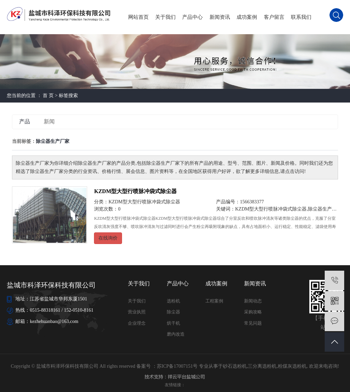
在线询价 (108, 238)
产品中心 (192, 17)
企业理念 (137, 323)
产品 (24, 121)
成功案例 (247, 17)
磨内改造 (176, 334)
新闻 (49, 121)
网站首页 (138, 17)
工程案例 (214, 300)
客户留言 (274, 17)
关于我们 (165, 17)
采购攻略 (253, 311)
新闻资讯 (220, 17)
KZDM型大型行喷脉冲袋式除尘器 (135, 191)
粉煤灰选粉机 (292, 366)
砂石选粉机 (235, 366)
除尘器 (173, 311)
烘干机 (173, 323)
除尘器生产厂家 (324, 209)
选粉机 (173, 300)
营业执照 (137, 311)
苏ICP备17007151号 (177, 366)
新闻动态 (253, 300)
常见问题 (253, 323)
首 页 (48, 95)
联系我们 (301, 17)
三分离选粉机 (262, 366)
